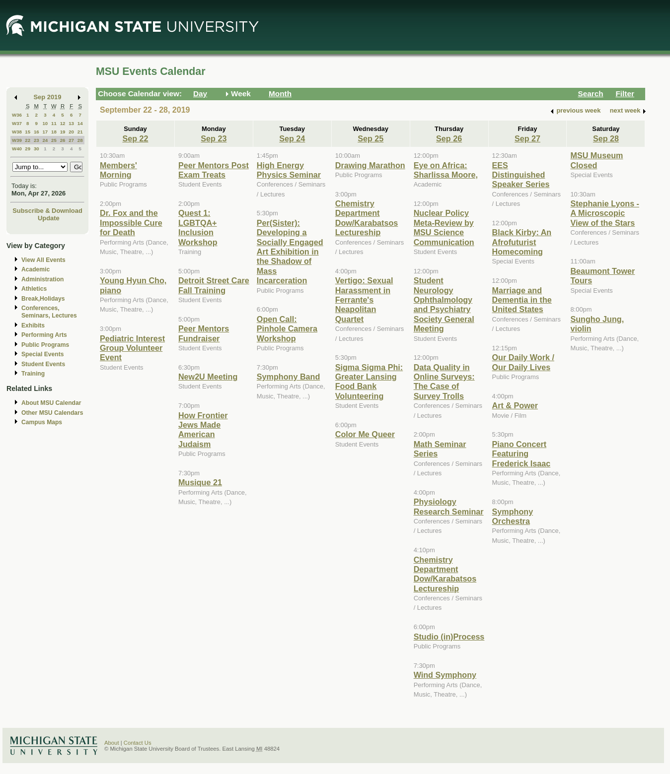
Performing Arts (44, 334)
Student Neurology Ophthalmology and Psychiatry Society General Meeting (444, 304)
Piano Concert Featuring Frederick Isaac (521, 454)
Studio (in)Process (449, 636)
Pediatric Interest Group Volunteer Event (132, 348)
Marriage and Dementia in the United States (522, 300)
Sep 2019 (48, 97)
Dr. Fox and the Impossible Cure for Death (131, 222)
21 (80, 131)
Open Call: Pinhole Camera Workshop (287, 329)
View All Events (43, 260)
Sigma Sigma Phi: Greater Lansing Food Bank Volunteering (369, 381)
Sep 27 (527, 138)
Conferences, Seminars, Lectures (49, 312)
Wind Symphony (445, 674)
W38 (17, 131)
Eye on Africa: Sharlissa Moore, (446, 170)
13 (71, 123)
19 (63, 131)
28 (80, 140)
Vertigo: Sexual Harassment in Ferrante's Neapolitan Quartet (364, 299)
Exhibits (33, 325)
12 (63, 123)
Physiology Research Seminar (449, 506)
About (111, 743)
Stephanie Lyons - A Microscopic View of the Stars (604, 213)
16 (36, 131)
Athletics (34, 288)
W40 (17, 148)
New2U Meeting (207, 376)
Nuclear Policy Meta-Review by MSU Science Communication (444, 227)
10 (45, 123)
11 (54, 123)
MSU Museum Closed (596, 160)
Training (33, 373)
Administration (42, 279)
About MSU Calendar (51, 402)
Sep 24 (292, 138)
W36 (17, 115)
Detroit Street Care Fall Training (213, 285)
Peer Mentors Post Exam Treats (213, 170)
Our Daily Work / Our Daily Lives (523, 362)
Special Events (42, 354)
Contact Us (137, 743)
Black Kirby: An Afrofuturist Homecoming (522, 242)
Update (49, 218)
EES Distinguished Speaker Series (521, 175)
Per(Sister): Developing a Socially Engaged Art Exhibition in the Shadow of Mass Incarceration (290, 251)
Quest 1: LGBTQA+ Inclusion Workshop (198, 227)
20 (71, 131)
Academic (35, 269)
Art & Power (515, 405)
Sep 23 (213, 138)
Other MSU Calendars (52, 412)
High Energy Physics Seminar (289, 170)
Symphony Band (288, 376)
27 (71, 140)
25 (54, 140)
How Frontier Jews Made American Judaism (203, 430)
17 (45, 131)
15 (27, 131)
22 (27, 140)
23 (36, 140)
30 (36, 148)
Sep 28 (606, 138)
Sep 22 (135, 138)
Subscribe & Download (47, 210)
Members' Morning (118, 170)
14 (80, 123)
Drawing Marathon (370, 165)
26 (63, 140)
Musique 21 (200, 482)
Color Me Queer (365, 434)
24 (45, 140)
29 (27, 148)
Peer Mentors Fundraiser (203, 333)
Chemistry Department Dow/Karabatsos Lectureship (366, 218)
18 (54, 131)
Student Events (43, 364)
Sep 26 (449, 138)
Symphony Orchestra (512, 516)
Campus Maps (41, 422)
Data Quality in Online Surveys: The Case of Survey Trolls (444, 381)
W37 (17, 123)
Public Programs (45, 344)
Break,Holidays (43, 298)
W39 (17, 140)
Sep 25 (370, 138)
